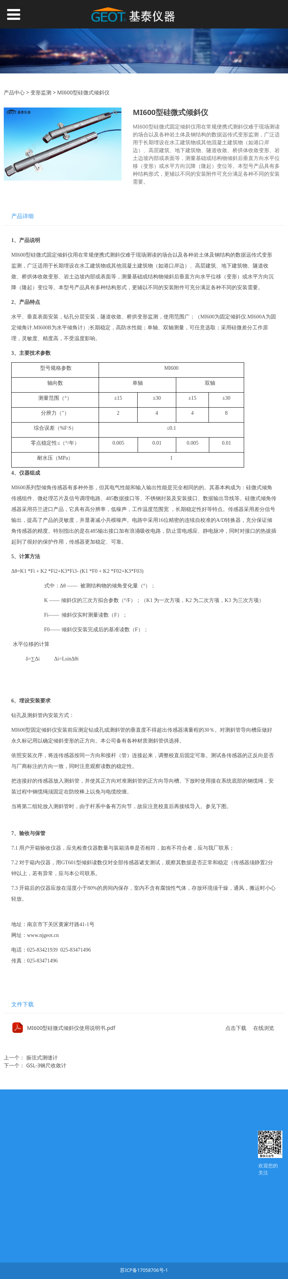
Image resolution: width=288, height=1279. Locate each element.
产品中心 (14, 92)
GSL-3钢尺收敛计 (46, 1065)
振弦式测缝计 (42, 1057)
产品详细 (22, 216)
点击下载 (235, 1027)
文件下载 (22, 1004)
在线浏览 (263, 1027)
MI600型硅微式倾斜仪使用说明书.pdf (71, 1027)
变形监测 (40, 92)
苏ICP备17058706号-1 (144, 1270)
